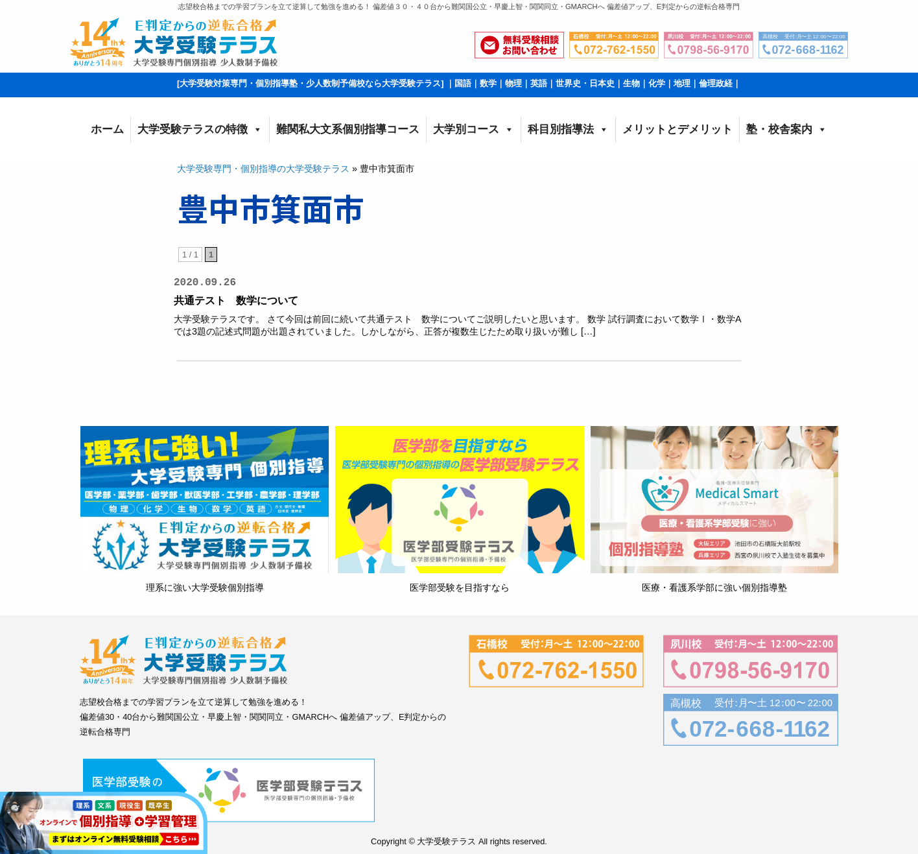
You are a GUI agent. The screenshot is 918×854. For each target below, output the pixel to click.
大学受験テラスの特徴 (200, 130)
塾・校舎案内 (786, 130)
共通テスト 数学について (236, 300)
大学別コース (473, 130)
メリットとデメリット (677, 129)
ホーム (107, 129)
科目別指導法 (568, 130)
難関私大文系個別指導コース (347, 129)
